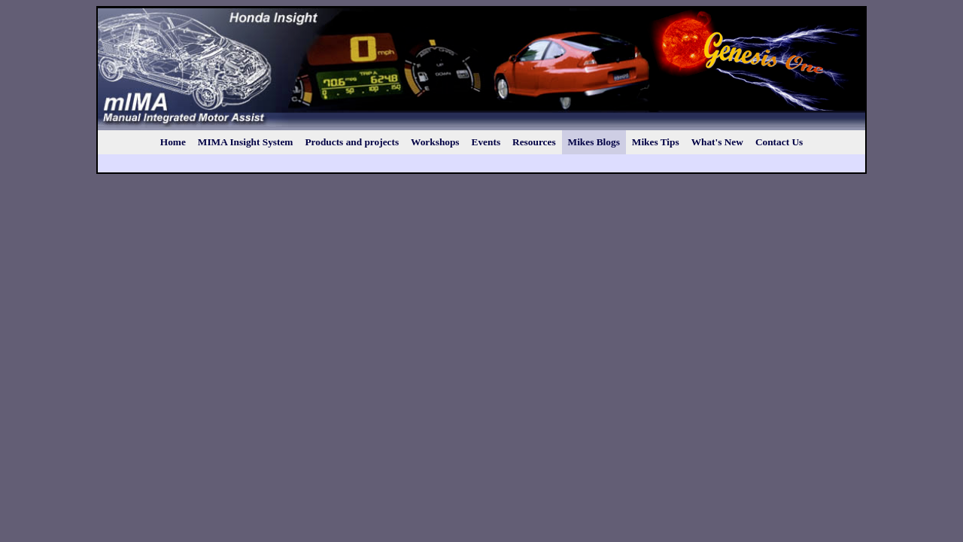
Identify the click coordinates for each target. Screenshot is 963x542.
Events (486, 142)
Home (173, 142)
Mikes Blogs (594, 142)
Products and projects (352, 142)
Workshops (435, 142)
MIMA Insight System (245, 142)
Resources (534, 142)
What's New (717, 142)
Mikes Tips (655, 142)
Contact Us (779, 142)
